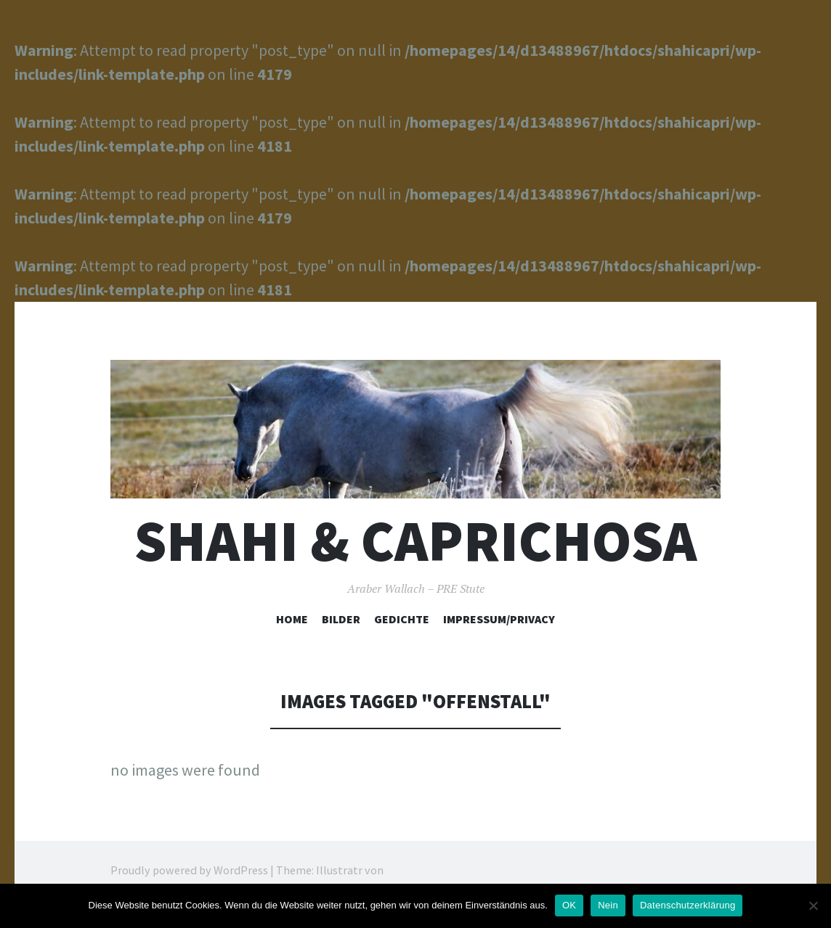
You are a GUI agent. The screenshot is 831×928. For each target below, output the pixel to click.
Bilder (341, 619)
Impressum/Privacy (499, 619)
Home (292, 619)
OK (569, 905)
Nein (608, 905)
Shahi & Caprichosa (415, 540)
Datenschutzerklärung (687, 905)
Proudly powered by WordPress (189, 870)
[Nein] (813, 905)
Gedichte (401, 619)
